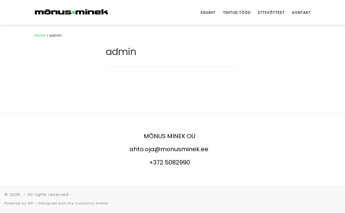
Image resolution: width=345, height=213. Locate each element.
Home (40, 35)
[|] (71, 11)
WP (30, 203)
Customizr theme (91, 203)
